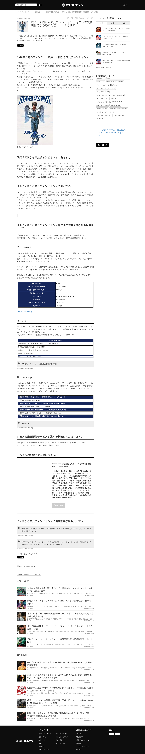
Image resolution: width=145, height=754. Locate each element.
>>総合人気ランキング (104, 67)
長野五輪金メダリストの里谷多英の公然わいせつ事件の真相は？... (116, 61)
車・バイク (42, 746)
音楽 (40, 743)
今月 (124, 23)
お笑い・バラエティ (45, 734)
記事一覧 (78, 734)
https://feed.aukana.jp (24, 311)
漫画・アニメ (43, 737)
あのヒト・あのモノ (62, 737)
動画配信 (37, 12)
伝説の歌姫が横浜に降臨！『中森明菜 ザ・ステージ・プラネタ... (116, 45)
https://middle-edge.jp (27, 535)
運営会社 (78, 749)
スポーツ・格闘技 (61, 734)
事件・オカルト (60, 743)
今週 (112, 23)
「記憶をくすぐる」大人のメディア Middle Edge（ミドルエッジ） (113, 133)
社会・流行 (59, 740)
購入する (58, 505)
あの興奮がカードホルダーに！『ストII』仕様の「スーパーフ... (116, 53)
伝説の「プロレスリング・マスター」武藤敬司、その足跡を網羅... (116, 29)
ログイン (125, 5)
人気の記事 (79, 737)
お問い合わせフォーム (82, 740)
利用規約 (78, 743)
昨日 (101, 23)
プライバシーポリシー (82, 746)
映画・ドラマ (43, 740)
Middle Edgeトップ (23, 12)
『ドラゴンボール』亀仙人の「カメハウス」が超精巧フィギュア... (116, 37)
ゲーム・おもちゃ (44, 749)
